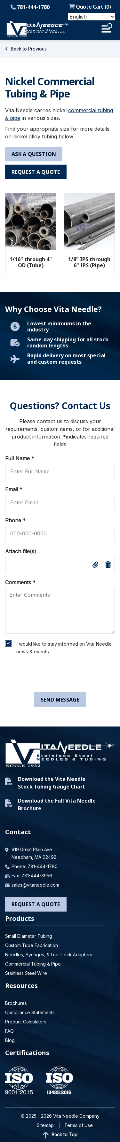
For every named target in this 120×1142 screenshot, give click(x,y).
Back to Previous (26, 48)
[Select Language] (91, 16)
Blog (10, 1040)
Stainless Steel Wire (26, 973)
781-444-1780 (30, 7)
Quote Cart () (90, 6)
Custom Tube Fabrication (31, 945)
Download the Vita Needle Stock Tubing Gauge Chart (45, 782)
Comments (20, 582)
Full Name (19, 458)
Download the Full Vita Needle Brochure (50, 804)
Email (13, 489)
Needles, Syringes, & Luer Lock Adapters (48, 954)
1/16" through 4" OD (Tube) (31, 262)
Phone (15, 520)
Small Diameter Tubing (28, 936)
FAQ (9, 1031)
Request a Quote (36, 904)
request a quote (36, 171)
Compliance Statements (30, 1012)
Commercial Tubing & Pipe (33, 964)
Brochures (16, 1003)
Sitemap (45, 1125)
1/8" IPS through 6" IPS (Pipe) (89, 262)
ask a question (34, 154)
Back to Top (60, 1135)
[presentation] (50, 675)
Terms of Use (78, 1125)
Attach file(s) (20, 551)
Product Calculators (25, 1021)
